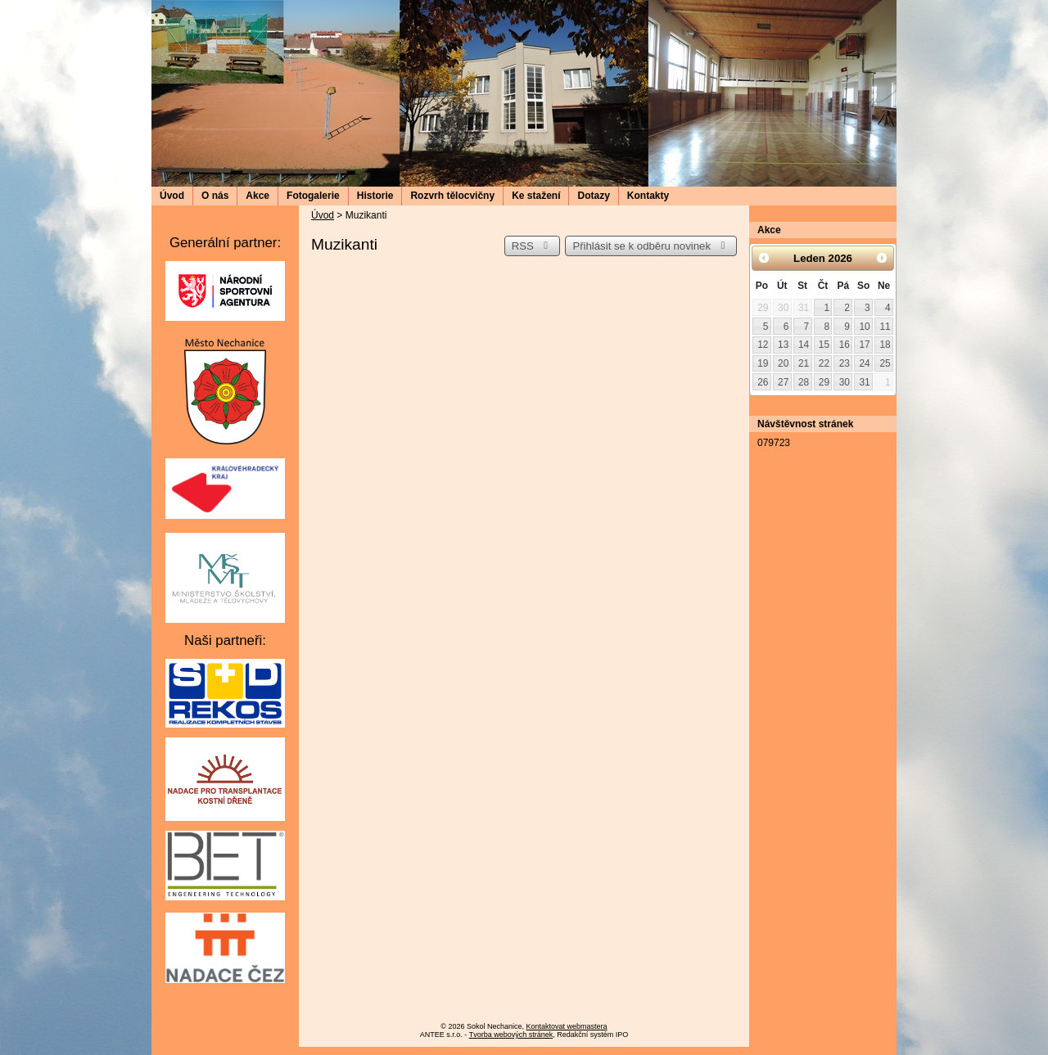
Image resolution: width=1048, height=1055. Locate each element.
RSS (532, 246)
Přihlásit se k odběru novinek (651, 246)
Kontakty (648, 195)
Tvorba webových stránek (511, 1034)
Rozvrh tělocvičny (452, 195)
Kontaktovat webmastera (567, 1026)
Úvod (172, 195)
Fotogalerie (313, 195)
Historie (375, 195)
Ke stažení (536, 195)
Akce (257, 195)
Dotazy (593, 195)
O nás (214, 195)
